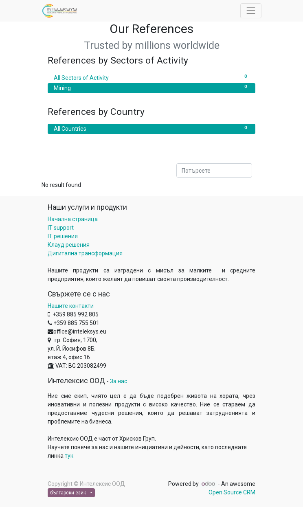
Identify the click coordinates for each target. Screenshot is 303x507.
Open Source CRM (232, 492)
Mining (151, 87)
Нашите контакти (71, 306)
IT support (61, 227)
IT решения (63, 236)
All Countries (151, 128)
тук (69, 455)
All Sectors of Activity (151, 77)
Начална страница (73, 219)
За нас (118, 381)
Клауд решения (69, 244)
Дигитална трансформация (85, 253)
